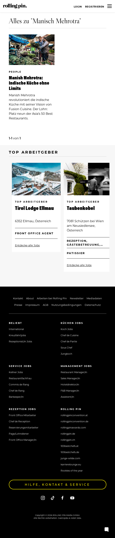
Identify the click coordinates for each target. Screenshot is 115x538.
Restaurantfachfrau (20, 378)
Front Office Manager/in (22, 439)
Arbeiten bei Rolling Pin (52, 298)
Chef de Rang (16, 390)
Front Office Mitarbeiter (22, 415)
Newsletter (77, 298)
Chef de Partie (69, 341)
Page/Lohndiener (19, 433)
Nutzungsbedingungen (66, 304)
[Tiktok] (53, 498)
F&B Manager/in (70, 390)
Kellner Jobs (16, 372)
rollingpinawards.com (73, 427)
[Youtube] (72, 498)
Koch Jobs (67, 329)
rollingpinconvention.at (74, 415)
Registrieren (94, 6)
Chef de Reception (19, 421)
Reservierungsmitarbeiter (23, 427)
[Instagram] (43, 498)
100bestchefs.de (70, 452)
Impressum (32, 304)
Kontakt (18, 298)
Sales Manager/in (70, 378)
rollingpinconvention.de (74, 421)
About (30, 298)
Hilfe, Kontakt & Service (57, 484)
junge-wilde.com (70, 458)
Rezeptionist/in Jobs (20, 341)
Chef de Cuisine (70, 335)
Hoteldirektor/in (70, 384)
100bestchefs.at (70, 445)
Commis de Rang (19, 384)
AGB (45, 304)
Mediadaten (94, 298)
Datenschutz (93, 304)
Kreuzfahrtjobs (17, 335)
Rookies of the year (72, 470)
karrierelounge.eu (71, 464)
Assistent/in (67, 396)
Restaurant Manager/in (74, 372)
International (16, 329)
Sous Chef (66, 347)
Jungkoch (66, 353)
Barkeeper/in (16, 396)
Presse (18, 304)
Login (78, 6)
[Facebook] (62, 498)
